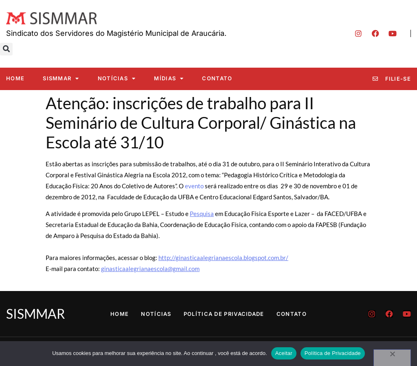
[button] (6, 49)
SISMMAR (61, 78)
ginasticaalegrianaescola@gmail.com (150, 268)
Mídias (169, 78)
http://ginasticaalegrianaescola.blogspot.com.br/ (223, 257)
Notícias (117, 78)
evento (194, 186)
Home (15, 78)
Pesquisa (202, 213)
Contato (217, 78)
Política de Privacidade (224, 314)
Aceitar (283, 353)
